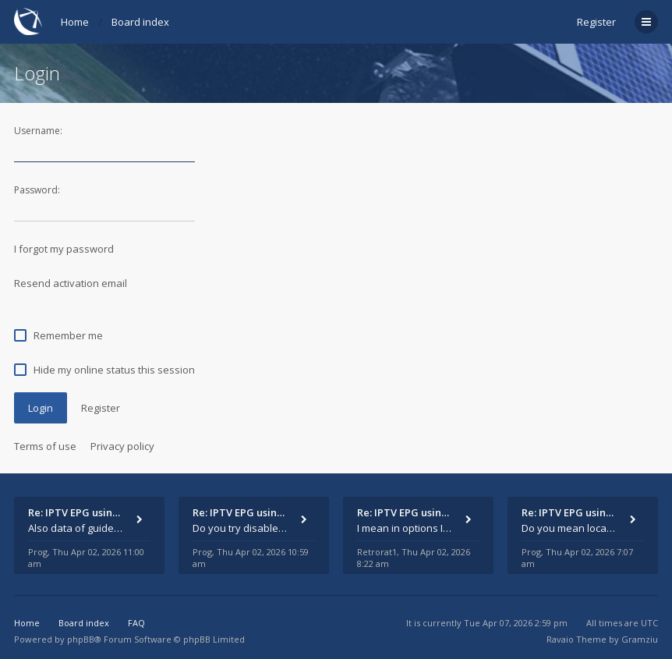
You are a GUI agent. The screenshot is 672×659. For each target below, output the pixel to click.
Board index (140, 22)
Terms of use (45, 446)
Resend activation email (70, 283)
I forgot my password (64, 249)
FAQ (136, 623)
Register (596, 22)
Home (75, 22)
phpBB (80, 639)
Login (40, 408)
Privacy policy (122, 446)
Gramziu (639, 639)
